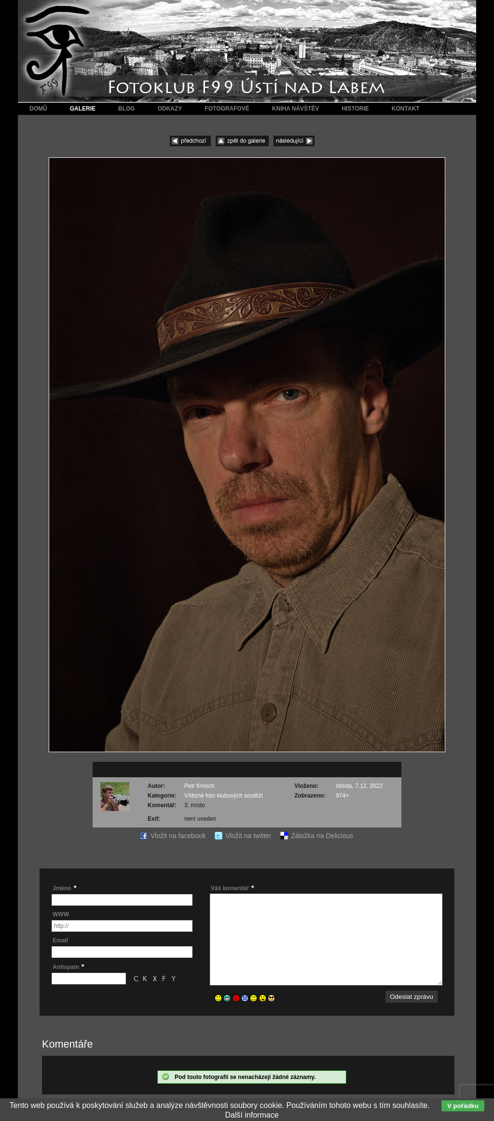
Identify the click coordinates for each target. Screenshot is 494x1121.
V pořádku (463, 1105)
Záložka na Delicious (322, 836)
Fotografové (227, 108)
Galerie (83, 108)
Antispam (66, 967)
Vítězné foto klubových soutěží (223, 795)
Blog (126, 108)
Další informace (251, 1115)
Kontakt (406, 108)
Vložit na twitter (248, 836)
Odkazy (170, 108)
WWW (61, 914)
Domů (38, 108)
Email (60, 940)
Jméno (62, 888)
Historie (355, 108)
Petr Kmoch (199, 786)
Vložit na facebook (178, 836)
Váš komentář (230, 888)
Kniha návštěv (295, 108)
